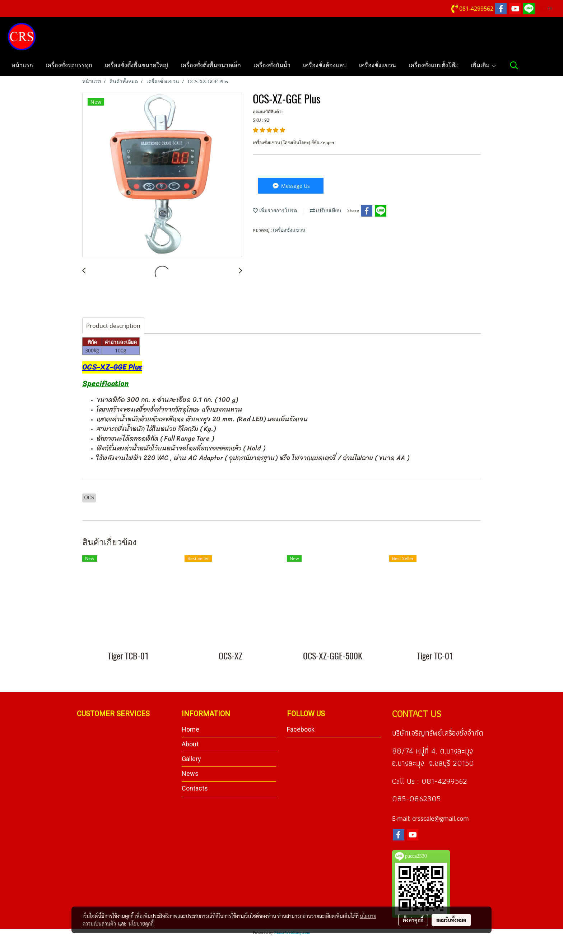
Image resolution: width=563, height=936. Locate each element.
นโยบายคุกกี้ (141, 923)
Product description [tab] (113, 326)
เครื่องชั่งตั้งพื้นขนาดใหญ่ (136, 65)
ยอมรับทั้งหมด (451, 920)
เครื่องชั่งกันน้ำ (271, 65)
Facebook (301, 729)
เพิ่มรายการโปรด (275, 210)
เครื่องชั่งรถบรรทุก (69, 65)
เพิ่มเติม (484, 65)
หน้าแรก (22, 65)
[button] (514, 65)
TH (547, 8)
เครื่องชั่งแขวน (377, 65)
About (190, 744)
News (190, 773)
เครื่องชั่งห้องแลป (324, 65)
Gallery (191, 759)
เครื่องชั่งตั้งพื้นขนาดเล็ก (211, 65)
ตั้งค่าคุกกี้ (413, 920)
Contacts (195, 788)
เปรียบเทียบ (325, 210)
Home (190, 729)
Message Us (290, 185)
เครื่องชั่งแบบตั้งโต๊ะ (433, 65)
